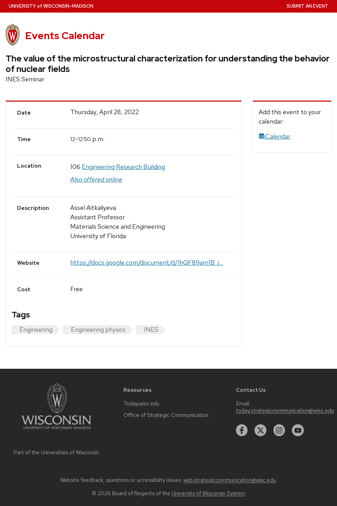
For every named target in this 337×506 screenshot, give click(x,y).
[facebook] (242, 430)
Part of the (56, 452)
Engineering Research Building (123, 167)
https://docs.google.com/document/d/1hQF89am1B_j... (146, 262)
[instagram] (279, 430)
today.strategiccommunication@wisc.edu (285, 410)
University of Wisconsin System (208, 493)
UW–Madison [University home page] (51, 6)
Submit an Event (307, 6)
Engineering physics (98, 329)
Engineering (36, 329)
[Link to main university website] (56, 430)
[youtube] (298, 430)
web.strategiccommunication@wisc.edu (229, 480)
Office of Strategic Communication (165, 415)
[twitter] (260, 430)
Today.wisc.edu (141, 403)
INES (151, 329)
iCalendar (275, 136)
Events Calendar (65, 35)
